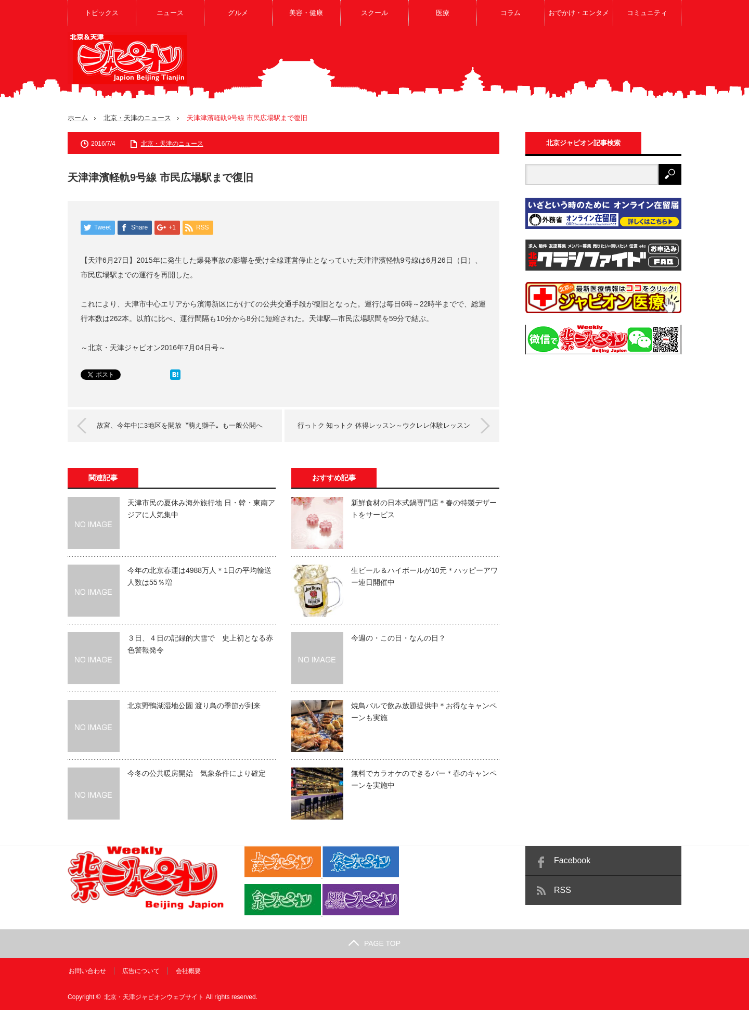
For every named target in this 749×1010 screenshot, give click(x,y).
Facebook (572, 860)
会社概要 (187, 971)
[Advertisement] (492, 64)
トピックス (102, 13)
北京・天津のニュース (137, 118)
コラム (510, 13)
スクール (374, 13)
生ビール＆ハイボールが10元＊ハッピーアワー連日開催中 (424, 576)
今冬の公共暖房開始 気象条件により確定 (196, 773)
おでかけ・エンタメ (578, 13)
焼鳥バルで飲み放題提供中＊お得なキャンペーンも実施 (424, 711)
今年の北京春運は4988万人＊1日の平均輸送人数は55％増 (199, 576)
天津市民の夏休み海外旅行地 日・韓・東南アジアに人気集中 (201, 508)
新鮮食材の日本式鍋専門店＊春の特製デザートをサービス (424, 508)
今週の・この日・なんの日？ (398, 638)
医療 (442, 13)
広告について (140, 971)
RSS (562, 890)
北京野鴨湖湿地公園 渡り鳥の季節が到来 (194, 705)
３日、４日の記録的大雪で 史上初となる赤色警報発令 (200, 644)
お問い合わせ (86, 971)
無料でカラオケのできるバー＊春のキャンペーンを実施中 (424, 779)
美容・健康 (306, 13)
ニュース (170, 13)
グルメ (238, 13)
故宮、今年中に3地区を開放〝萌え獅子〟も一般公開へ (182, 425)
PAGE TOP (374, 943)
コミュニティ (647, 13)
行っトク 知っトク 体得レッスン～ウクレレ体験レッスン (381, 425)
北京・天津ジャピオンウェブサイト (154, 997)
